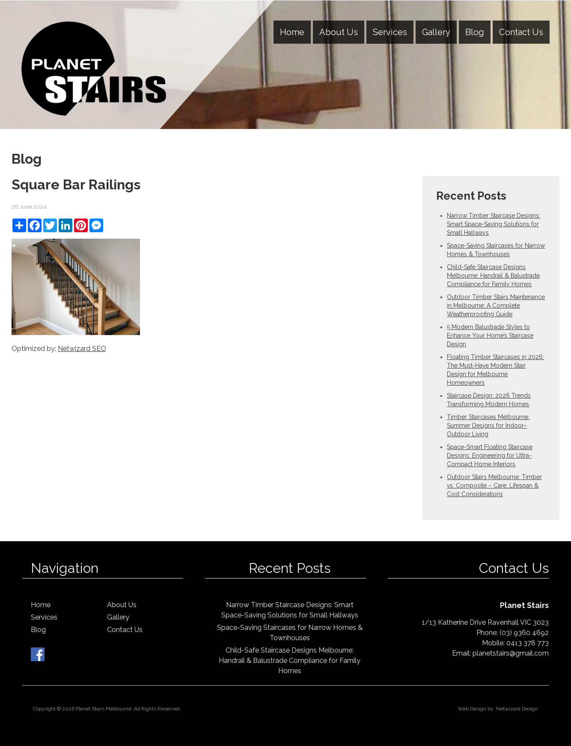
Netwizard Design (517, 709)
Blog (474, 32)
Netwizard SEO (82, 349)
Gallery (436, 32)
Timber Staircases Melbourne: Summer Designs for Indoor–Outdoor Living (488, 425)
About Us (338, 32)
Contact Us (521, 32)
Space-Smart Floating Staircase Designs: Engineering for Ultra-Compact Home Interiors (489, 455)
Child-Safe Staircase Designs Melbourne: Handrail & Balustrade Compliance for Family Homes (493, 276)
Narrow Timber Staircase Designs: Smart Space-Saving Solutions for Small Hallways (493, 224)
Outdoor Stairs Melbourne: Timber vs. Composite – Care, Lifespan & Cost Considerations (494, 485)
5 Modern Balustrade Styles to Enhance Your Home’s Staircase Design (490, 336)
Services (390, 32)
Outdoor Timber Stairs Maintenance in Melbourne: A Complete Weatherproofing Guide (496, 306)
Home (292, 32)
